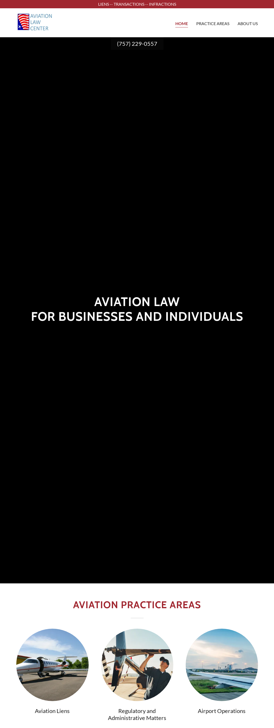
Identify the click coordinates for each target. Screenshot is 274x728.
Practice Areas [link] (212, 23)
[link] (34, 22)
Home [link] (181, 23)
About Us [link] (248, 23)
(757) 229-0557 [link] (137, 43)
